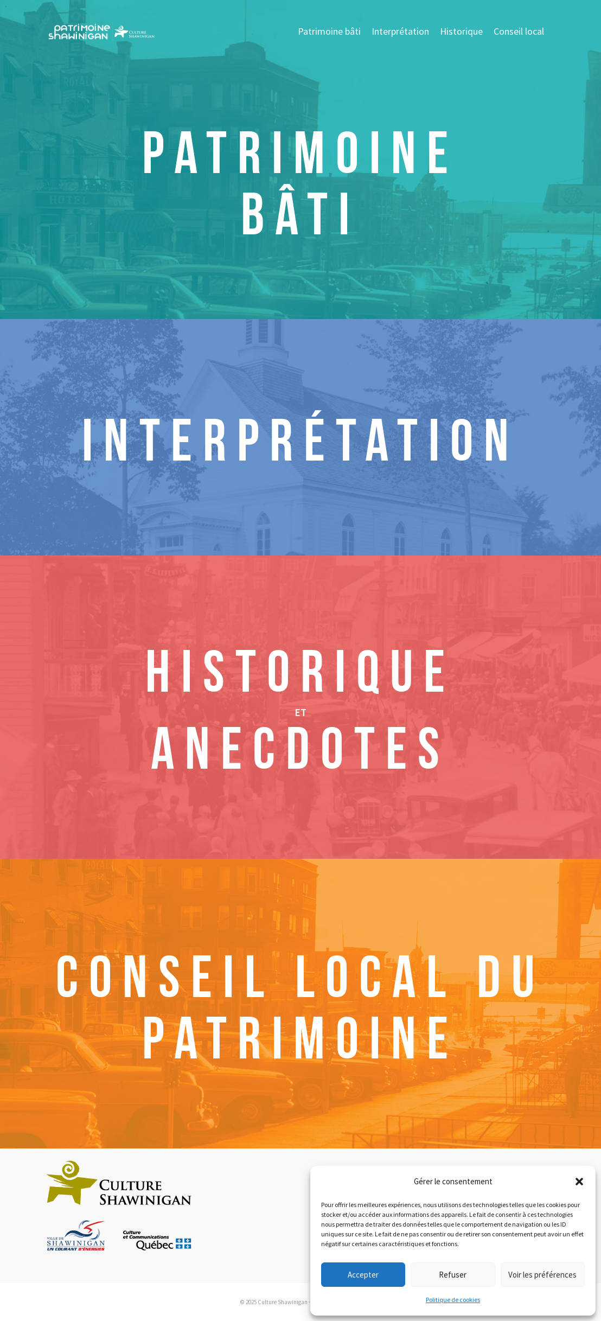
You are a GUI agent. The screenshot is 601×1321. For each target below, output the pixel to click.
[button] (579, 1181)
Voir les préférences (542, 1274)
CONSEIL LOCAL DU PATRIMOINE (300, 1010)
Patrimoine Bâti (300, 185)
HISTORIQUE (300, 674)
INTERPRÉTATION (301, 442)
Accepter (363, 1274)
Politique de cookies (453, 1300)
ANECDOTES (300, 751)
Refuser (452, 1274)
